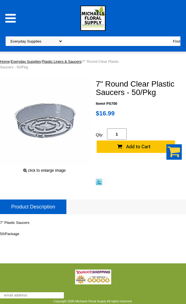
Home (5, 61)
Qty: (100, 134)
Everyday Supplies (26, 61)
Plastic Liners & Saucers (62, 61)
